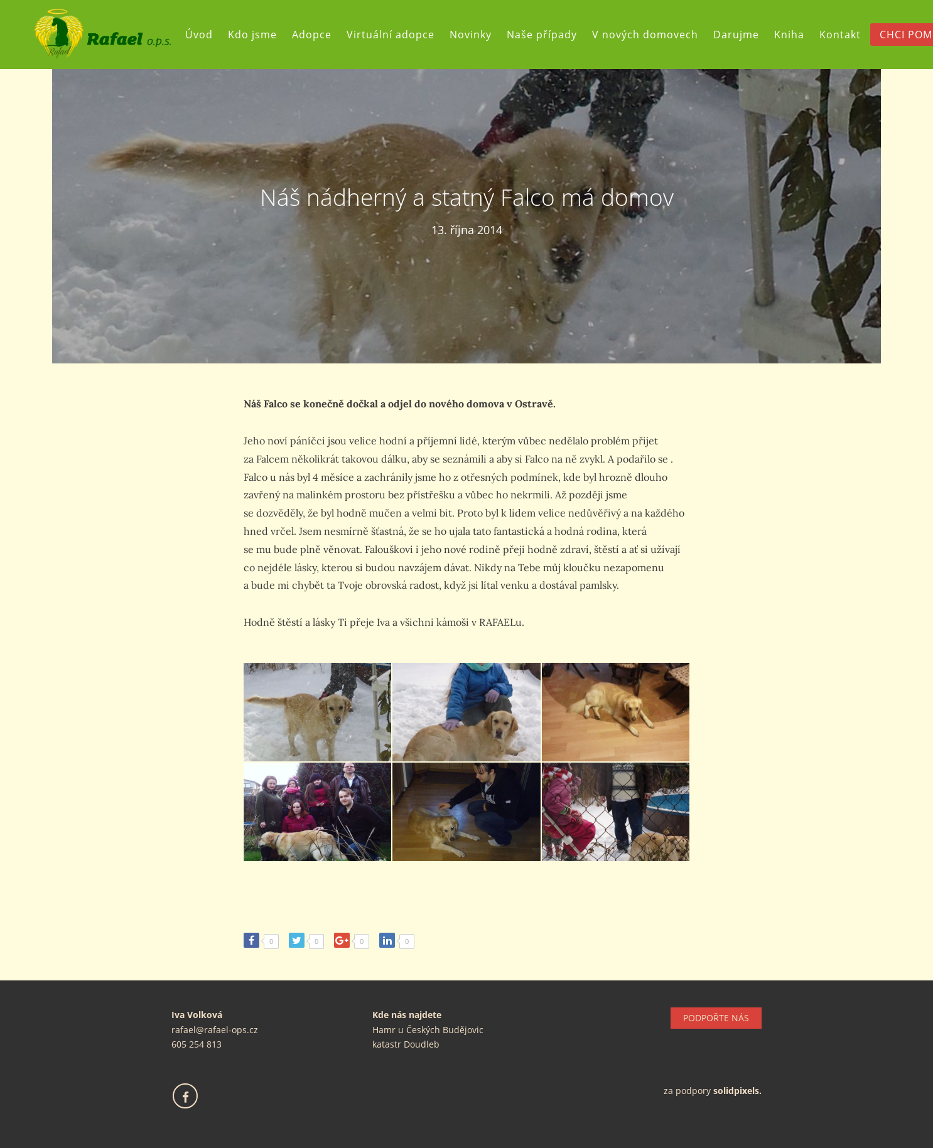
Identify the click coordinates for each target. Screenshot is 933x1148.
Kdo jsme (252, 35)
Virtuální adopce (390, 35)
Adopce (312, 35)
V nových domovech (645, 35)
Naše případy (542, 35)
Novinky (471, 35)
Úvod (199, 35)
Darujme (736, 35)
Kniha (789, 35)
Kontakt (840, 35)
